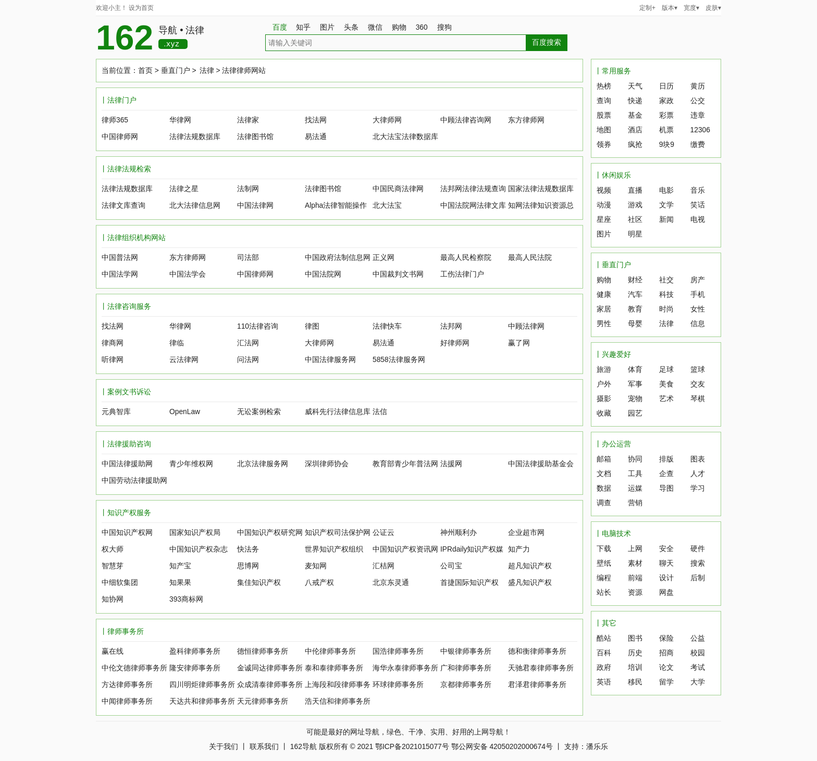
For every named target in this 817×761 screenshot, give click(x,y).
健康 (604, 294)
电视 (697, 219)
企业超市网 (526, 533)
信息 (697, 324)
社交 (666, 280)
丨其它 (605, 623)
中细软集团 (120, 583)
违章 (697, 115)
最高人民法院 (530, 257)
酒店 (635, 130)
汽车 (635, 294)
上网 (635, 549)
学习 (697, 488)
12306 (700, 130)
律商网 (112, 343)
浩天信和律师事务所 (337, 701)
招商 (666, 653)
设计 (666, 578)
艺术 (666, 399)
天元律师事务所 (262, 701)
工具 (635, 474)
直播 (635, 190)
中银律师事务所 (465, 651)
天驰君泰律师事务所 (541, 668)
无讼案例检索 (259, 412)
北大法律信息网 (194, 205)
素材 (635, 563)
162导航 (303, 747)
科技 (666, 294)
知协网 (112, 599)
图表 (697, 459)
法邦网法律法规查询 (473, 189)
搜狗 (444, 27)
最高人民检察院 (465, 257)
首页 (145, 70)
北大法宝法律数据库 (405, 137)
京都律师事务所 (465, 685)
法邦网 (451, 326)
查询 (604, 101)
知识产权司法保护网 (337, 533)
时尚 (666, 309)
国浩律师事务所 (398, 651)
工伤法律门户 (462, 274)
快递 (635, 101)
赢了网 (519, 343)
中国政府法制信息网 (337, 257)
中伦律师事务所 (330, 651)
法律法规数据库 (194, 137)
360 (425, 27)
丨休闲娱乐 (613, 175)
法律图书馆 (255, 137)
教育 (635, 309)
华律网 (180, 120)
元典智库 (116, 412)
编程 (604, 578)
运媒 (635, 488)
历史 (635, 653)
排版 (666, 459)
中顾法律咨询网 (465, 120)
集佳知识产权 (259, 583)
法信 (380, 412)
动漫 (604, 205)
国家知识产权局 (194, 533)
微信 (379, 27)
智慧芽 (112, 566)
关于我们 (223, 747)
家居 (604, 309)
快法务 (248, 549)
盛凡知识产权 (530, 583)
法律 (207, 70)
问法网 (248, 360)
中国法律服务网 (330, 360)
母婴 (635, 324)
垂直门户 (175, 70)
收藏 (604, 413)
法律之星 (184, 189)
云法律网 (184, 360)
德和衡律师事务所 (537, 651)
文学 (666, 205)
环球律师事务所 (398, 685)
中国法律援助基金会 (541, 464)
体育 (635, 369)
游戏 (635, 205)
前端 (635, 578)
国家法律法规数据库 (541, 189)
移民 (635, 682)
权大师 (112, 549)
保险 (666, 638)
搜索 (697, 563)
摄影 (604, 399)
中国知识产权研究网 (270, 533)
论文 (666, 667)
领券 (604, 144)
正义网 (383, 257)
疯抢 (635, 144)
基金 (635, 115)
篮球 (697, 369)
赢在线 (112, 651)
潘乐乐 (597, 747)
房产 (697, 280)
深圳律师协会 (327, 464)
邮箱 (604, 459)
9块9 (666, 144)
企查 (666, 474)
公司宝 (451, 566)
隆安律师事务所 (194, 668)
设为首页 (141, 7)
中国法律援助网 (127, 464)
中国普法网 (120, 257)
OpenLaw (184, 412)
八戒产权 (319, 583)
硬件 (697, 549)
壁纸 (604, 563)
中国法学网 (120, 274)
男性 (604, 324)
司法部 (248, 257)
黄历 (697, 86)
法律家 (248, 120)
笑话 (697, 205)
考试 (697, 667)
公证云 (383, 533)
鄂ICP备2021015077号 (412, 747)
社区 (635, 219)
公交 (697, 101)
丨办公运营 (613, 444)
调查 (604, 503)
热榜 (604, 86)
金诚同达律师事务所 (270, 668)
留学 (666, 682)
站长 (604, 592)
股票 (604, 115)
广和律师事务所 (465, 668)
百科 (604, 653)
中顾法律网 (526, 326)
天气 (635, 86)
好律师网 (454, 343)
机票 (666, 130)
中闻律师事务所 (127, 701)
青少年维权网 (191, 464)
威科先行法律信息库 (337, 412)
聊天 (666, 563)
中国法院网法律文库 (473, 205)
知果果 (180, 583)
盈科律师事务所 (194, 651)
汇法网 (248, 343)
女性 (697, 309)
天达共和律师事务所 (202, 701)
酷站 (604, 638)
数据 (604, 488)
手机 (697, 294)
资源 (635, 592)
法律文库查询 (123, 205)
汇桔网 (383, 566)
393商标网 (186, 599)
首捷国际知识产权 (469, 583)
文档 (604, 474)
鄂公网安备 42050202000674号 (502, 747)
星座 (604, 219)
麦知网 (316, 566)
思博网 (248, 566)
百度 (279, 27)
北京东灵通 (391, 583)
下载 (604, 549)
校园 (697, 653)
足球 (666, 369)
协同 (635, 459)
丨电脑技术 (613, 534)
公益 (697, 638)
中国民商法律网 (398, 189)
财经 (635, 280)
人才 (697, 474)
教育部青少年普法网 (405, 464)
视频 (604, 190)
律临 (176, 343)
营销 (635, 503)
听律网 (112, 360)
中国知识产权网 (127, 533)
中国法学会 (187, 274)
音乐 (697, 190)
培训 (635, 667)
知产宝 (180, 566)
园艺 (635, 413)
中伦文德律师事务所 (134, 668)
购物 (403, 27)
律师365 (115, 120)
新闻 (666, 219)
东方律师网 (526, 120)
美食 (666, 384)
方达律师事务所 (127, 685)
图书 (635, 638)
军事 (635, 384)
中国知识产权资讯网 (405, 549)
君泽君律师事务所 (537, 685)
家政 (666, 101)
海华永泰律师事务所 (405, 668)
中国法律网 (255, 205)
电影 (666, 190)
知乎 (307, 27)
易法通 (316, 137)
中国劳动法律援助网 (134, 480)
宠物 (635, 399)
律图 (312, 326)
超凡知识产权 (530, 566)
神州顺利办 (458, 533)
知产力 (519, 549)
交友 (697, 384)
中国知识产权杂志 (198, 549)
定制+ (647, 7)
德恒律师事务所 (262, 651)
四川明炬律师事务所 (202, 685)
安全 (666, 549)
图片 (331, 27)
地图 (604, 130)
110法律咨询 (257, 326)
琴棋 (697, 399)
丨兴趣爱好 (613, 354)
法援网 (451, 464)
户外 (604, 384)
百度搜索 (546, 42)
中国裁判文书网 (398, 274)
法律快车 (387, 326)
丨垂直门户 (613, 265)
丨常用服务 (613, 71)
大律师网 (387, 120)
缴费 (697, 144)
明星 (635, 234)
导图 (666, 488)
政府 (604, 667)
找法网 (316, 120)
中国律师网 (120, 137)
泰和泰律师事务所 (334, 668)
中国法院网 (323, 274)
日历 (666, 86)
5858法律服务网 (399, 360)
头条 (355, 27)
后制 (697, 578)
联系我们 (264, 747)
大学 (697, 682)
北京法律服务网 (262, 464)
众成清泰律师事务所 (270, 685)
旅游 (604, 369)
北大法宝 (387, 205)
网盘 (666, 592)
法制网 (248, 189)
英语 (604, 682)
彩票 (666, 115)
